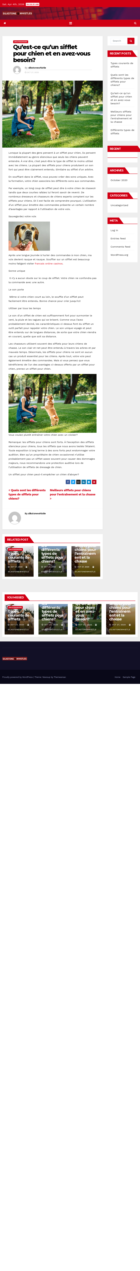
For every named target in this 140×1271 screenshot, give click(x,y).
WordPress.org (119, 254)
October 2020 (119, 180)
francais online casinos (49, 263)
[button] (135, 23)
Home (117, 677)
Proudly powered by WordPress (17, 677)
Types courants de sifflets (19, 557)
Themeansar (60, 677)
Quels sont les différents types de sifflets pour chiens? (27, 494)
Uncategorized (20, 42)
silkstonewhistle (37, 67)
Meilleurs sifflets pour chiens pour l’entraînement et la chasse (72, 494)
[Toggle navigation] (70, 23)
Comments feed (120, 246)
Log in (114, 230)
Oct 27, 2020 (17, 625)
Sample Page (129, 677)
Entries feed (118, 238)
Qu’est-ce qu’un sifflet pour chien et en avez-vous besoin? (51, 53)
